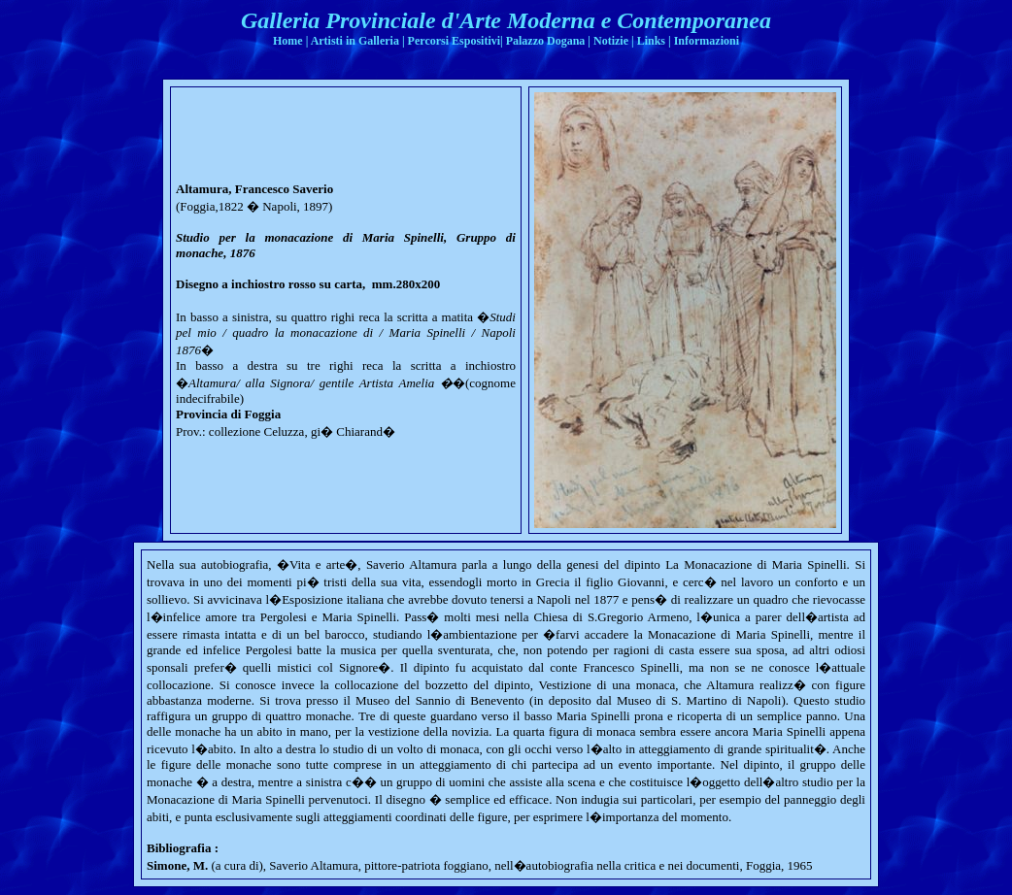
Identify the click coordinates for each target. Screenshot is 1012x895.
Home (288, 41)
